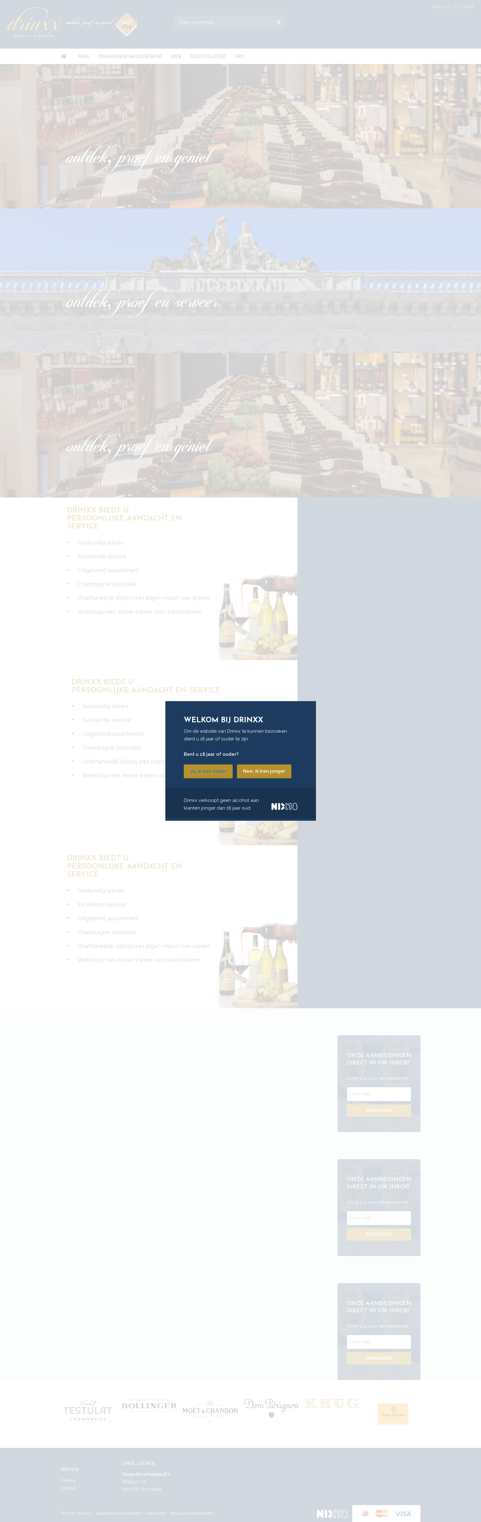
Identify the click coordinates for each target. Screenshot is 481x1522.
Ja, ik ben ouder (208, 771)
